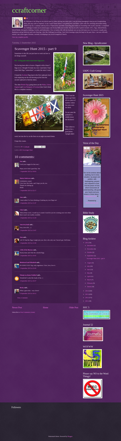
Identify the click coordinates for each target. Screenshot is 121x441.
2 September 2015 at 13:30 (28, 243)
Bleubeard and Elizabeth (28, 262)
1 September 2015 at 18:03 (28, 171)
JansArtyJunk (24, 224)
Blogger (69, 436)
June (88, 269)
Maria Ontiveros (25, 178)
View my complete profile (20, 37)
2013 (87, 294)
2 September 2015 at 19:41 (28, 255)
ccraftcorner (29, 10)
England (17, 87)
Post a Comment (22, 298)
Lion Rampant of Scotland (31, 87)
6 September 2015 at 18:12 (28, 293)
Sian (21, 237)
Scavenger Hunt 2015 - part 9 (96, 258)
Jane (21, 197)
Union (49, 85)
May (88, 273)
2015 (87, 243)
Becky (22, 287)
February (90, 283)
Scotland (25, 75)
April (89, 276)
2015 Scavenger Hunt (26, 150)
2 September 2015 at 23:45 (28, 268)
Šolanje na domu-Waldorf (28, 275)
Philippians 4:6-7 (91, 196)
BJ (27, 18)
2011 (87, 301)
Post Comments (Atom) (27, 312)
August (89, 263)
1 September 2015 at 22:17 (28, 190)
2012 (87, 297)
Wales (44, 85)
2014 (87, 291)
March (89, 280)
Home (45, 307)
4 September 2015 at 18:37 (28, 281)
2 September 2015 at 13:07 (28, 230)
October (89, 252)
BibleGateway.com (92, 203)
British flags (25, 85)
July (88, 266)
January (89, 286)
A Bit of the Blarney (26, 250)
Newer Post (17, 307)
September (90, 256)
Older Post (73, 307)
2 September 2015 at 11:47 (28, 203)
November (90, 249)
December (90, 245)
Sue (21, 161)
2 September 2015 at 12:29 (28, 218)
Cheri (22, 210)
